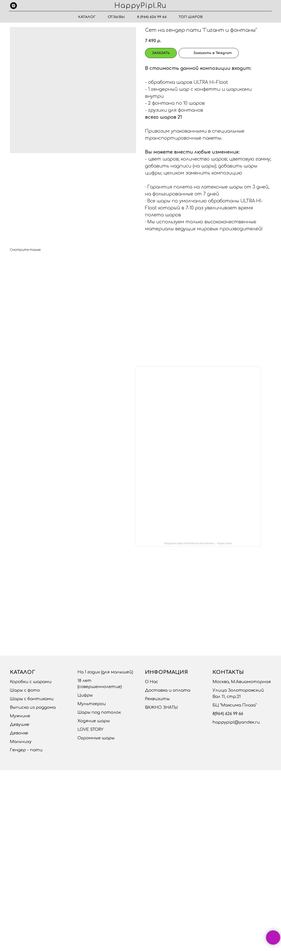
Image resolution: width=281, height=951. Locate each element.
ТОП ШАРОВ (191, 17)
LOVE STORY (90, 729)
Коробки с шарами (31, 681)
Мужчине (20, 716)
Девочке (19, 733)
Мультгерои (91, 704)
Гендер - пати (26, 750)
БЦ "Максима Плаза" (235, 705)
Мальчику (21, 741)
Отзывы (116, 17)
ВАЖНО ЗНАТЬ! (161, 707)
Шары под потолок (99, 712)
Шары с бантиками (32, 699)
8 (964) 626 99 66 (152, 17)
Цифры (85, 695)
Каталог (87, 17)
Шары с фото (25, 690)
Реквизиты (157, 699)
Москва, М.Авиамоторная (242, 681)
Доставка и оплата (167, 690)
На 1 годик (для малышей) (105, 672)
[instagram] (13, 5)
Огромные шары (96, 738)
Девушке (19, 724)
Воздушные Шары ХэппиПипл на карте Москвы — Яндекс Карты (198, 543)
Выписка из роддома (33, 707)
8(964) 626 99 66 (228, 713)
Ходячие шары (93, 721)
